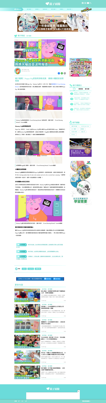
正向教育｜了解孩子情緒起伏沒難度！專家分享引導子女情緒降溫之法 (82, 104)
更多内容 (19, 285)
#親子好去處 (74, 126)
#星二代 (83, 131)
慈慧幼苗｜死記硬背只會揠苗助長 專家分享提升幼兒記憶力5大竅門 (82, 109)
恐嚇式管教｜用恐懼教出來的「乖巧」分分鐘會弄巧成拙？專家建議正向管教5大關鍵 (82, 98)
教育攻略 (45, 9)
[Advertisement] (81, 46)
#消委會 (82, 129)
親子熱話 (29, 9)
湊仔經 (37, 9)
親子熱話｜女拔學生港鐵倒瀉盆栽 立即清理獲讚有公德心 (43, 251)
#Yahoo (73, 134)
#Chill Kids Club (85, 126)
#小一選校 (73, 129)
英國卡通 (38, 268)
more (65, 300)
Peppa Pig (31, 268)
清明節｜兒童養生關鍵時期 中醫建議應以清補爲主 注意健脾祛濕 (82, 93)
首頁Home (17, 9)
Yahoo (24, 268)
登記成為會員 (86, 401)
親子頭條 (47, 278)
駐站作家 (70, 9)
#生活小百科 (74, 131)
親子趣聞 (28, 36)
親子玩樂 (54, 9)
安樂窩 (62, 9)
